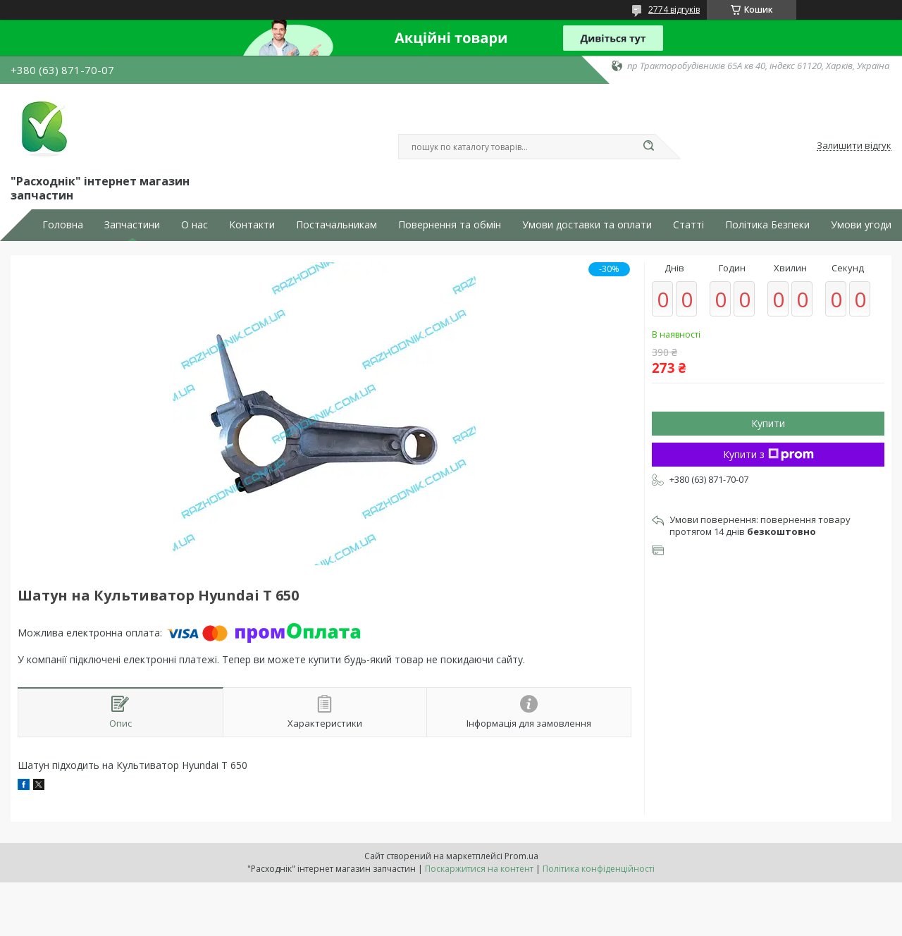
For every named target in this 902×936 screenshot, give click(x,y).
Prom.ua (521, 856)
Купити (768, 423)
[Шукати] (648, 146)
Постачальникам (336, 225)
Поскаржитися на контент (479, 869)
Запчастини (132, 225)
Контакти (252, 225)
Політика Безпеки (767, 225)
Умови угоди (861, 225)
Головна (62, 225)
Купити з (768, 454)
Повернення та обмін (449, 225)
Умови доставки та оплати (587, 225)
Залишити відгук (854, 146)
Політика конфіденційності (599, 869)
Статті (688, 225)
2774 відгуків (674, 10)
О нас (194, 225)
